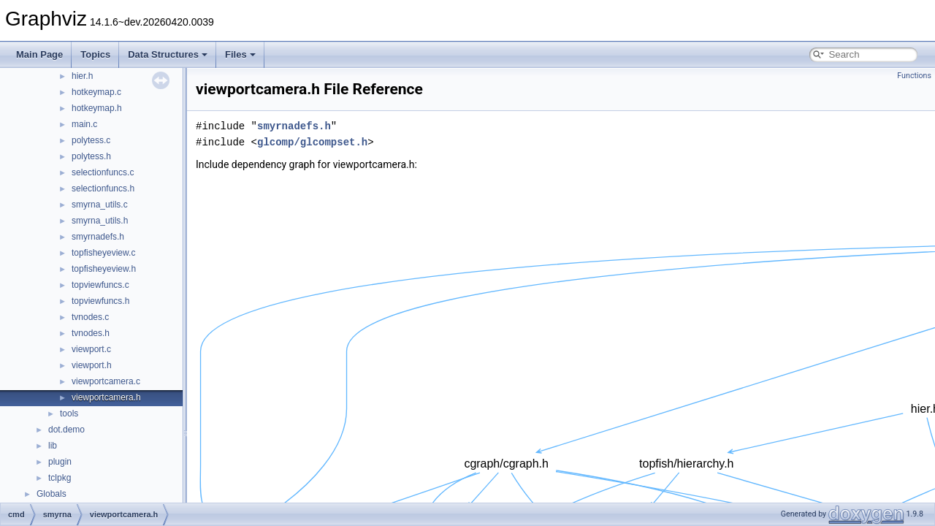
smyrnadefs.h (98, 237)
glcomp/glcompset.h (312, 142)
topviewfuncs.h (100, 301)
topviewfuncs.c (100, 285)
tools (69, 413)
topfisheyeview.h (104, 269)
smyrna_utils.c (100, 204)
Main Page (39, 54)
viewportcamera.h (106, 397)
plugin (60, 462)
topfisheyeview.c (103, 253)
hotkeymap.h (97, 108)
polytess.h (91, 156)
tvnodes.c (90, 317)
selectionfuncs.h (103, 188)
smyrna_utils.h (100, 221)
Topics (95, 54)
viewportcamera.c (106, 381)
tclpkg (59, 478)
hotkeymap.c (96, 92)
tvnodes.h (91, 333)
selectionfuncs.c (103, 172)
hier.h (82, 76)
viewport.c (91, 349)
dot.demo (66, 429)
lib (52, 446)
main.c (84, 124)
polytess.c (91, 140)
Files (240, 54)
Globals (51, 494)
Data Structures (167, 54)
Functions (914, 75)
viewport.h (92, 365)
